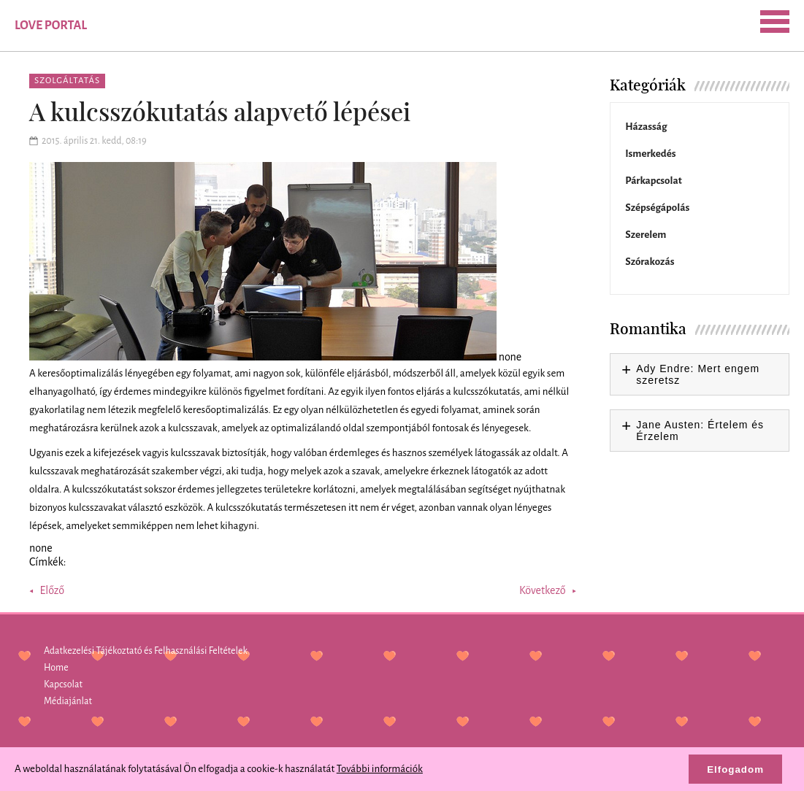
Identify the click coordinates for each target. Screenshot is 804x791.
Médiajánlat (68, 701)
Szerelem (645, 234)
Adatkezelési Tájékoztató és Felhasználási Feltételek (146, 651)
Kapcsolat (63, 684)
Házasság (646, 126)
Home (56, 668)
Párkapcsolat (653, 180)
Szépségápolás (657, 207)
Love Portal (51, 25)
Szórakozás (649, 261)
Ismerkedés (650, 153)
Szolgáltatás (67, 80)
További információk (380, 768)
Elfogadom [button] (735, 769)
